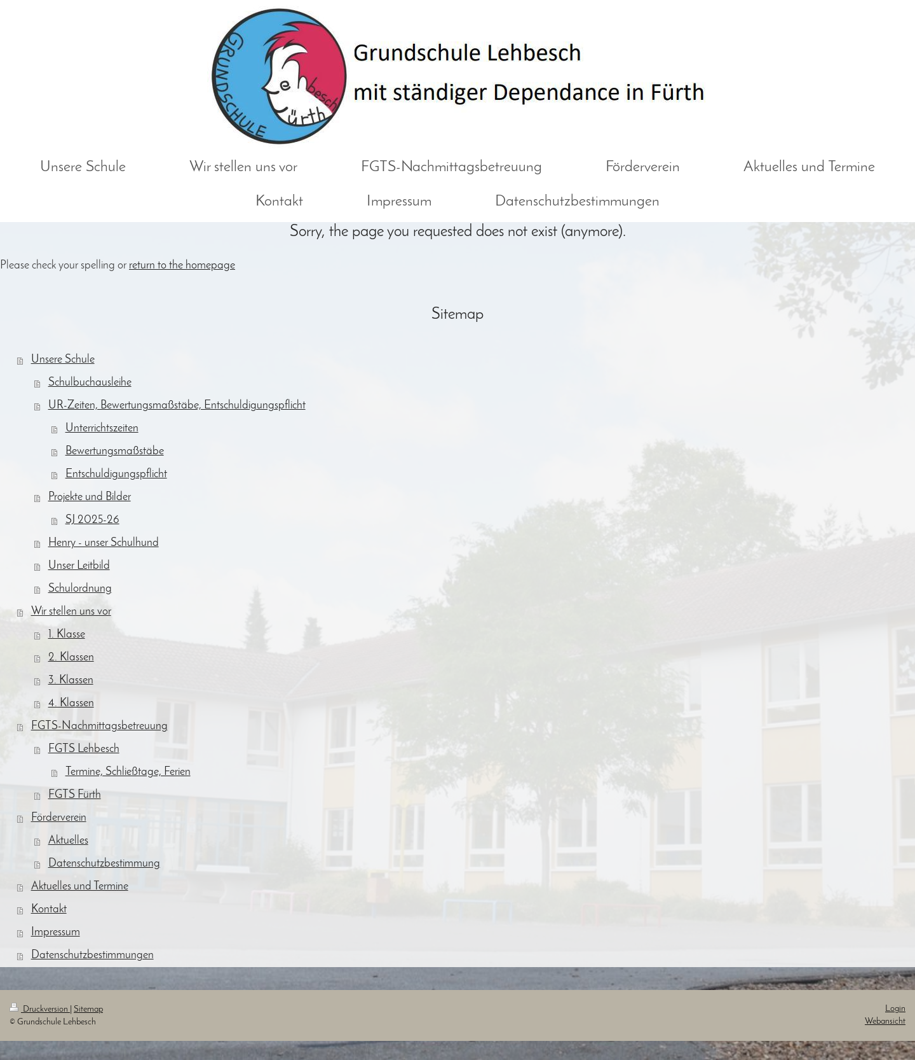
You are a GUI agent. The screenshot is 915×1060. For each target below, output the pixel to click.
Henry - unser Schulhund (103, 543)
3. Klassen (70, 680)
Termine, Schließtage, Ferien (128, 772)
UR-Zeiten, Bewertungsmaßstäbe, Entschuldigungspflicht (177, 406)
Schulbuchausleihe (90, 383)
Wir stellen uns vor (71, 612)
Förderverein (58, 818)
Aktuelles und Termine (79, 887)
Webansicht (885, 1021)
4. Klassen (71, 703)
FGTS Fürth (74, 795)
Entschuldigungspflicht (116, 474)
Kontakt (49, 909)
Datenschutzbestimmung (104, 864)
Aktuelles (68, 841)
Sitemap (88, 1009)
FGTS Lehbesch (83, 749)
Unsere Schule (63, 360)
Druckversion (40, 1009)
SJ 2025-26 (92, 520)
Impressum (55, 932)
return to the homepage (182, 266)
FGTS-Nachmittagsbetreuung (99, 726)
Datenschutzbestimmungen (92, 955)
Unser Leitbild (79, 566)
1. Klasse (66, 635)
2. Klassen (71, 658)
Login (895, 1009)
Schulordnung (80, 589)
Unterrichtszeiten (102, 428)
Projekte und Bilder (89, 497)
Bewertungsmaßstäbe (114, 451)
